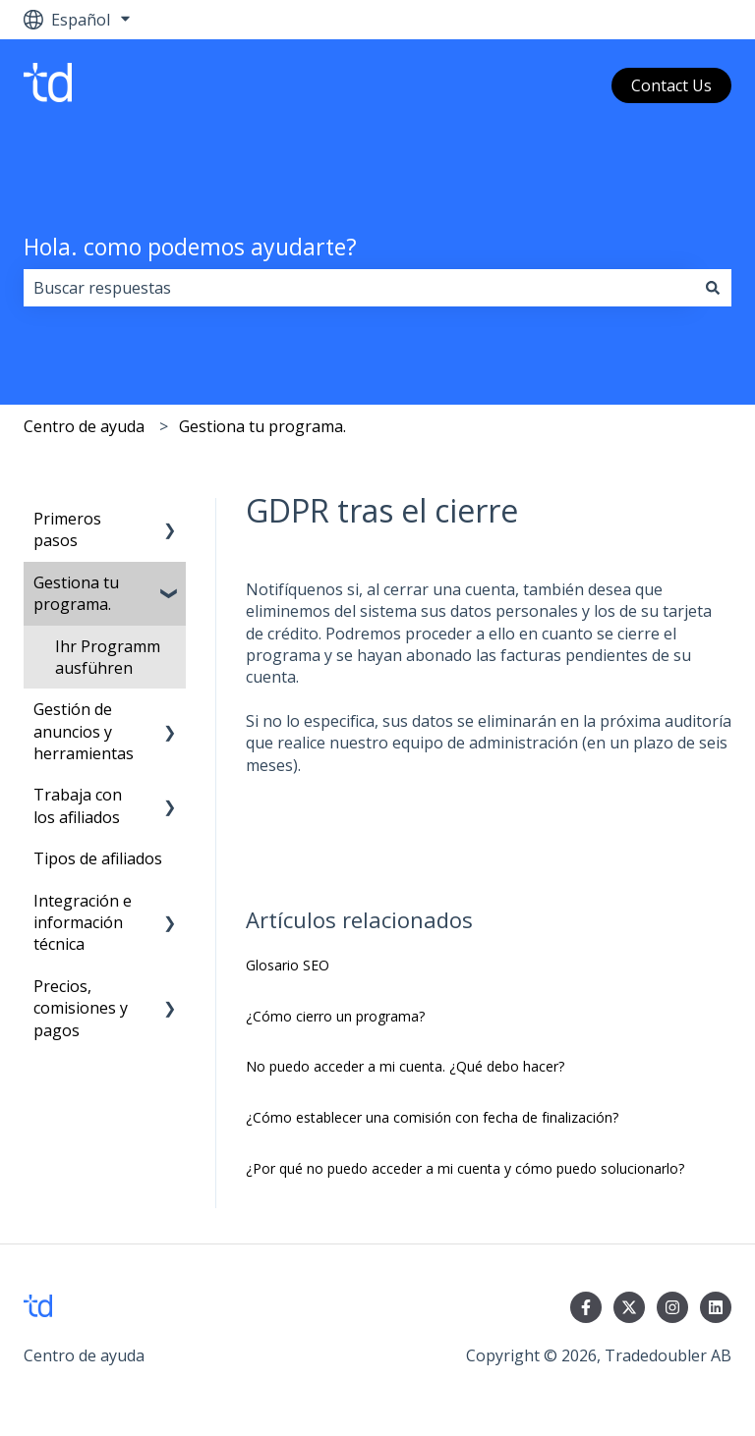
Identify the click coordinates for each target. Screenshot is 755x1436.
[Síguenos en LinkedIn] (715, 1307)
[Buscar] (712, 287)
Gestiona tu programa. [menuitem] (76, 593)
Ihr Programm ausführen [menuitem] (107, 657)
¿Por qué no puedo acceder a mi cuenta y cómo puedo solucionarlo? (465, 1168)
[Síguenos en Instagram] (672, 1307)
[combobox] (359, 287)
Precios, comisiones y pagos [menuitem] (80, 1008)
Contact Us (671, 85)
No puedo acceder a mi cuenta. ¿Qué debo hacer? (405, 1066)
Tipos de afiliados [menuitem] (97, 858)
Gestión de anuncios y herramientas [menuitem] (83, 731)
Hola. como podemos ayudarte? (190, 246)
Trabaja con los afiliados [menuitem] (77, 805)
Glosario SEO (287, 965)
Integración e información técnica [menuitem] (82, 923)
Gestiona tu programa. (262, 426)
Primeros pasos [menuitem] (67, 529)
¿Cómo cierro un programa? (335, 1016)
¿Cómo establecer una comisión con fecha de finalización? (432, 1117)
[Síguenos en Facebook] (586, 1307)
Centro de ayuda (84, 426)
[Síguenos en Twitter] (629, 1307)
